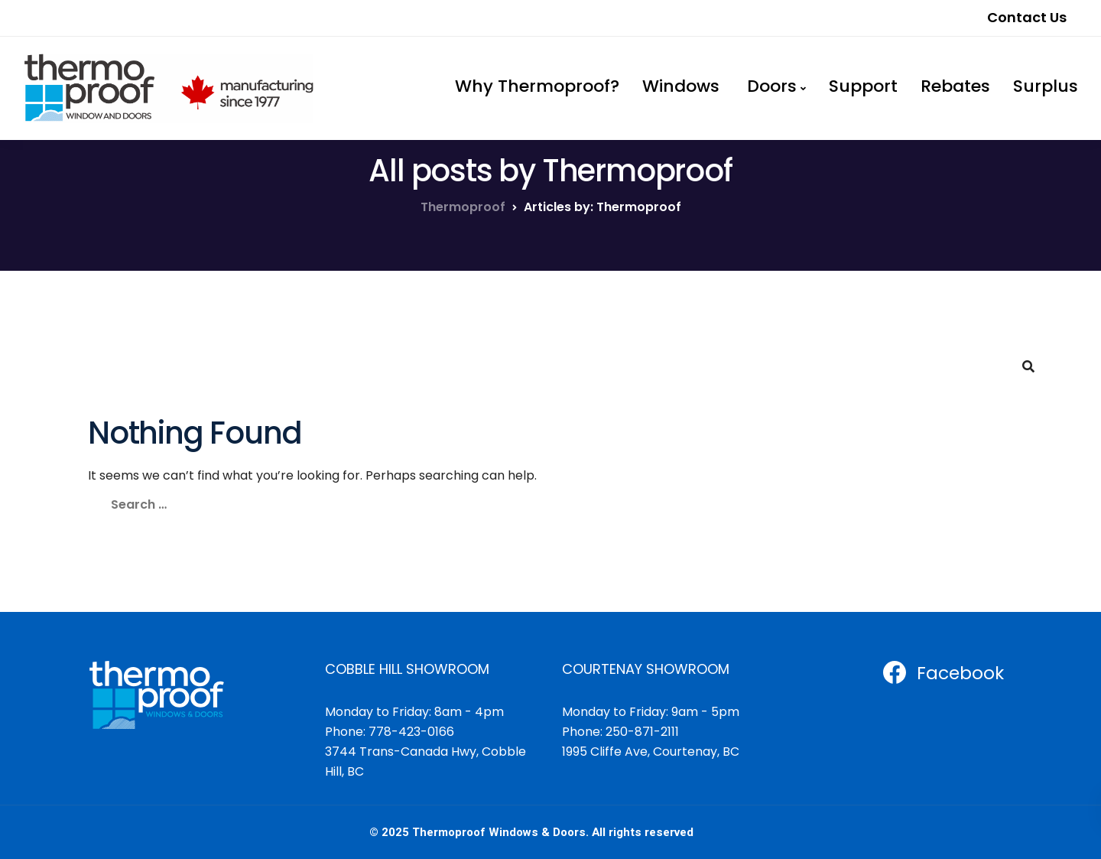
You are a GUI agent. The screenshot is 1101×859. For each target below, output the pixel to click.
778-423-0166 (411, 731)
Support (863, 86)
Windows (680, 86)
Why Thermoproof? (537, 86)
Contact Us (1027, 17)
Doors (769, 86)
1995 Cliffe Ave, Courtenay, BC (650, 751)
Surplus (1045, 86)
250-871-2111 (642, 731)
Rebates (955, 86)
